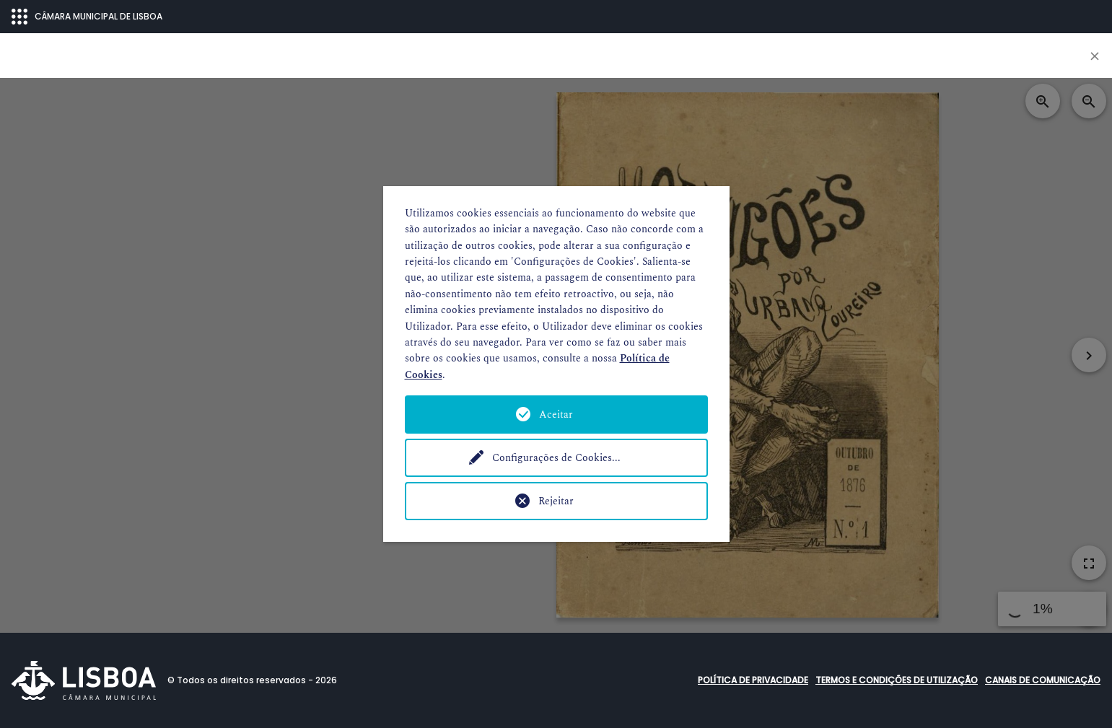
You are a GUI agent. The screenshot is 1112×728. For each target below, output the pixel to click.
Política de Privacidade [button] (753, 680)
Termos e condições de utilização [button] (896, 680)
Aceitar (556, 414)
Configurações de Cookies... (556, 457)
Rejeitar (556, 501)
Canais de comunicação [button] (1042, 680)
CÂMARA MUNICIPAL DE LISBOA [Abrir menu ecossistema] (87, 17)
